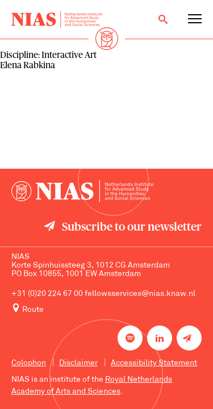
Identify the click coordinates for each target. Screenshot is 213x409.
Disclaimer (78, 363)
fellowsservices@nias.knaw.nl (140, 294)
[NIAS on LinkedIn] (159, 337)
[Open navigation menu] (194, 19)
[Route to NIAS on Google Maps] (106, 308)
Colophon (28, 363)
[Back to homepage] (56, 19)
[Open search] (163, 19)
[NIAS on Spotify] (130, 337)
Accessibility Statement (154, 363)
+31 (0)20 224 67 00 (47, 294)
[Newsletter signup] (189, 337)
